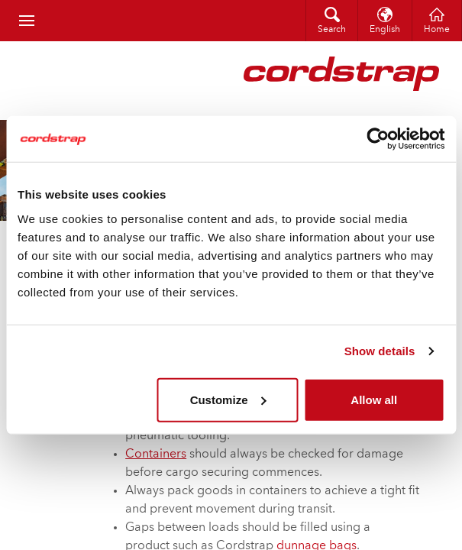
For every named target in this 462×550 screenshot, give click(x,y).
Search (332, 29)
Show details (379, 351)
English (385, 29)
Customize (228, 399)
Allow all (374, 399)
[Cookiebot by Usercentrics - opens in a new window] (377, 139)
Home (437, 29)
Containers (155, 454)
